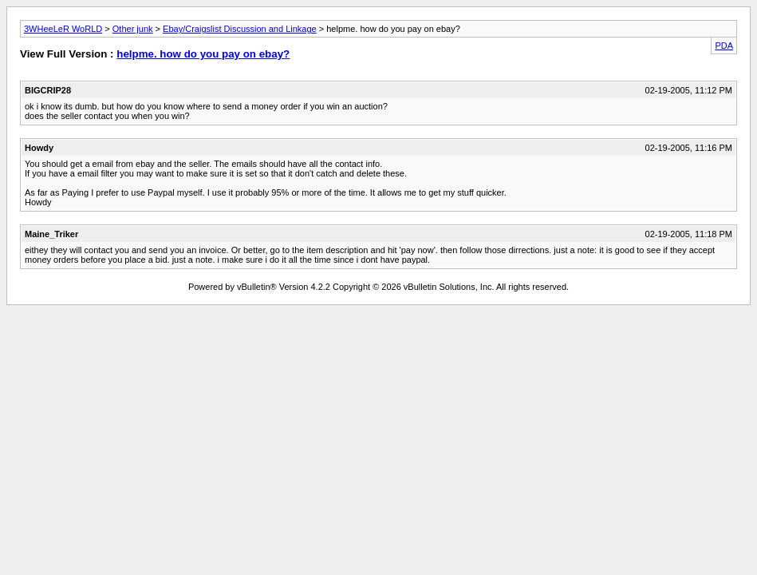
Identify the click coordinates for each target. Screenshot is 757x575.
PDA (724, 45)
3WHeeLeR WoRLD (63, 29)
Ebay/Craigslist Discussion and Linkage (240, 29)
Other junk (132, 29)
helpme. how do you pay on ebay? (203, 54)
